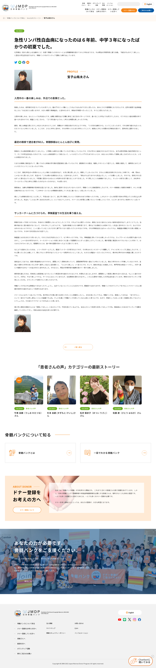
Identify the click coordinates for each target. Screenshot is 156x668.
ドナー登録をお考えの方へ (101, 10)
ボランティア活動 (97, 4)
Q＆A (76, 628)
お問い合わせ (79, 623)
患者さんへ (84, 4)
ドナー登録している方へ (113, 10)
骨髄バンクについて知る (90, 10)
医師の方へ (89, 4)
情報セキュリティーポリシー (56, 633)
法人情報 (103, 4)
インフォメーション (109, 4)
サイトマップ (50, 628)
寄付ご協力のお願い (24, 653)
